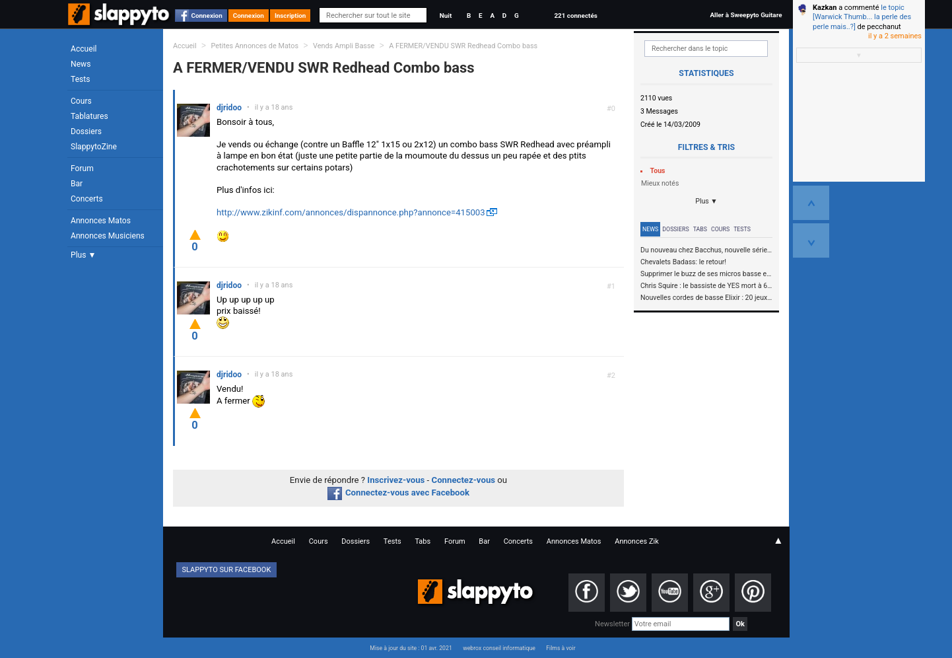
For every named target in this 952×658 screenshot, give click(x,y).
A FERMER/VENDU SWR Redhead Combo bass (463, 46)
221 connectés (575, 15)
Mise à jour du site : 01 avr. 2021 (411, 648)
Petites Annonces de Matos (254, 46)
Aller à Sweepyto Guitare (746, 14)
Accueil (84, 49)
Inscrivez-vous (396, 480)
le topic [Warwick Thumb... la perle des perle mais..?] (862, 17)
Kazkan (824, 7)
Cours (81, 101)
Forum (82, 168)
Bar (77, 183)
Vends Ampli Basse (343, 46)
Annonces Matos (101, 220)
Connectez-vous (464, 480)
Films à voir (560, 648)
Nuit (446, 15)
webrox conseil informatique (499, 648)
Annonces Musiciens (108, 235)
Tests (80, 79)
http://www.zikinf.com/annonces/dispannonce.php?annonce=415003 (351, 212)
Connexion (206, 15)
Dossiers (86, 131)
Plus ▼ (83, 255)
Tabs (700, 229)
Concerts (87, 198)
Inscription (290, 15)
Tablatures (89, 116)
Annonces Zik (637, 541)
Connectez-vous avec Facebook (398, 492)
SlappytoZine (94, 146)
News (80, 64)
